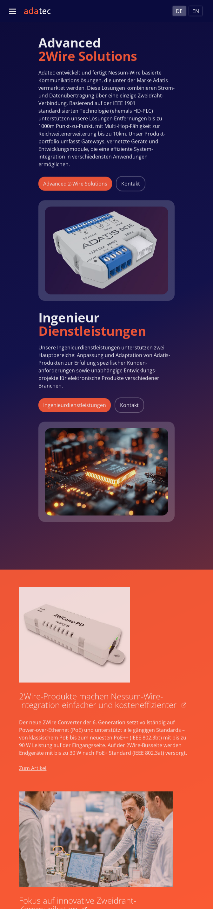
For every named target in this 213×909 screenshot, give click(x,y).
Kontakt (130, 180)
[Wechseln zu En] (195, 11)
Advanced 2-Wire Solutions (75, 180)
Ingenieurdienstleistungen (74, 401)
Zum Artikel (32, 772)
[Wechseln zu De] (179, 11)
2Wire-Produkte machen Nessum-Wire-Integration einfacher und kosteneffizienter (97, 705)
